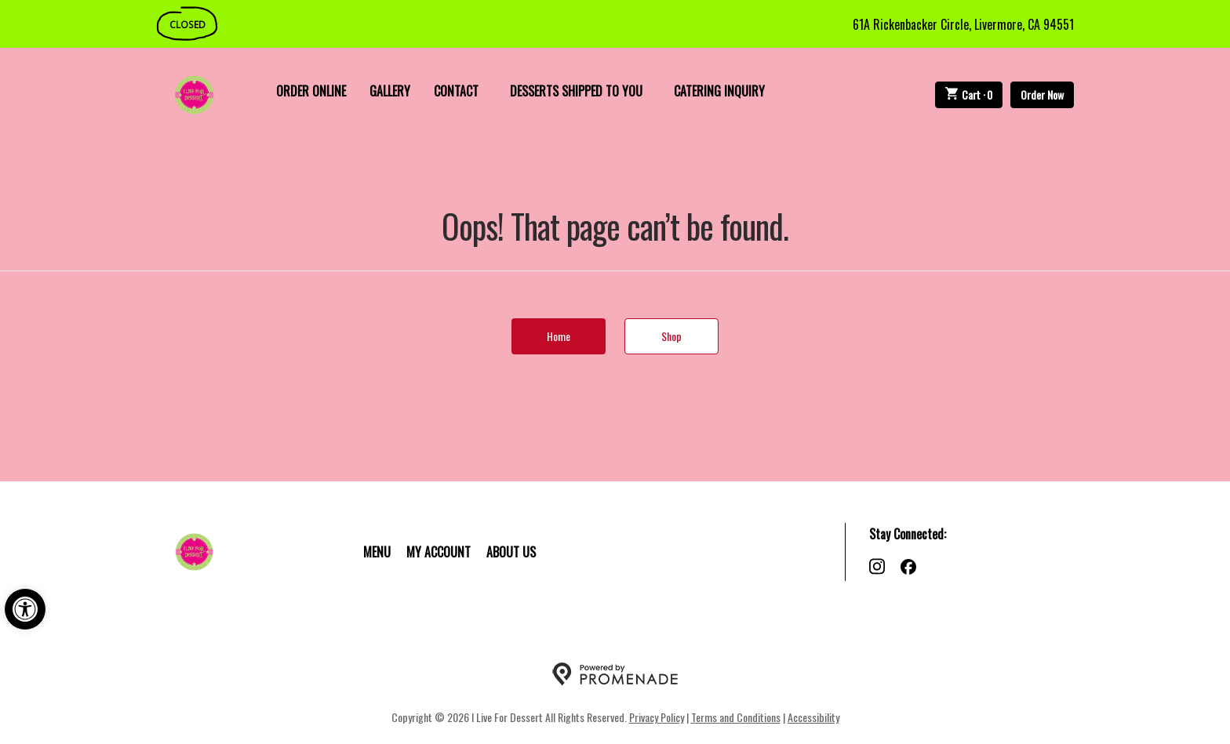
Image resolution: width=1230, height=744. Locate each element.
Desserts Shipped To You (576, 91)
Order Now (1042, 94)
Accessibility (813, 717)
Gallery (389, 91)
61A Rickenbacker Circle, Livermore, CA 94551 (963, 24)
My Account (438, 552)
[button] (25, 609)
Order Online (311, 91)
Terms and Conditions (736, 717)
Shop (671, 336)
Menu (377, 552)
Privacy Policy (656, 717)
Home (558, 336)
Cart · (969, 94)
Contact (456, 91)
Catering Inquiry (719, 91)
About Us (511, 552)
